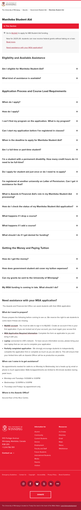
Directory (62, 435)
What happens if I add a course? (19, 225)
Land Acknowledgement (69, 506)
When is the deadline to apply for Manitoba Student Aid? (32, 140)
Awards (25, 10)
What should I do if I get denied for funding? (25, 235)
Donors (37, 442)
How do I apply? (10, 111)
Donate (40, 495)
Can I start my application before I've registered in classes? (33, 130)
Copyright (32, 475)
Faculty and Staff (40, 449)
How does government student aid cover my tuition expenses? (35, 268)
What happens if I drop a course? (19, 216)
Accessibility (41, 475)
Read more (10, 42)
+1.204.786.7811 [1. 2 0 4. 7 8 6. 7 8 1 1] (8, 447)
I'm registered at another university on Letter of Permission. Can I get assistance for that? (38, 183)
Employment (39, 445)
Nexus (61, 445)
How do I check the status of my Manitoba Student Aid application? (37, 206)
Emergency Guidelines (9, 475)
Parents (37, 462)
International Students (42, 455)
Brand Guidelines (64, 475)
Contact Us (22, 475)
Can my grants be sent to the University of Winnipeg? (30, 278)
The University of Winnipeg (11, 10)
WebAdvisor (63, 449)
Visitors (37, 465)
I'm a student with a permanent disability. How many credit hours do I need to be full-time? (39, 161)
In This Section (10, 26)
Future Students (40, 452)
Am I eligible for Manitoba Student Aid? (23, 68)
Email (61, 438)
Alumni (37, 432)
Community (38, 435)
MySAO (14, 33)
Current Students (40, 438)
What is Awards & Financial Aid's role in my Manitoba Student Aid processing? (37, 195)
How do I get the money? (15, 259)
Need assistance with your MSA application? (24, 47)
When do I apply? (11, 102)
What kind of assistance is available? (21, 78)
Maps (61, 442)
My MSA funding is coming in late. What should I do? (30, 287)
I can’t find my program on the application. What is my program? (36, 121)
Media (36, 459)
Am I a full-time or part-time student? (21, 149)
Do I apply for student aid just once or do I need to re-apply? (34, 171)
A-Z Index (62, 432)
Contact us (7, 453)
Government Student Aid (38, 10)
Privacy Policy (52, 475)
